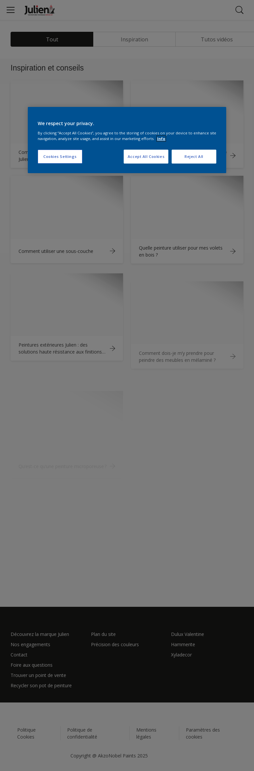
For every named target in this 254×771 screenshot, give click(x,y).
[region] (127, 140)
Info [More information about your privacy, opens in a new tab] (161, 138)
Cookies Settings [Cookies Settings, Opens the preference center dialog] (60, 156)
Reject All (194, 156)
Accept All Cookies (146, 156)
